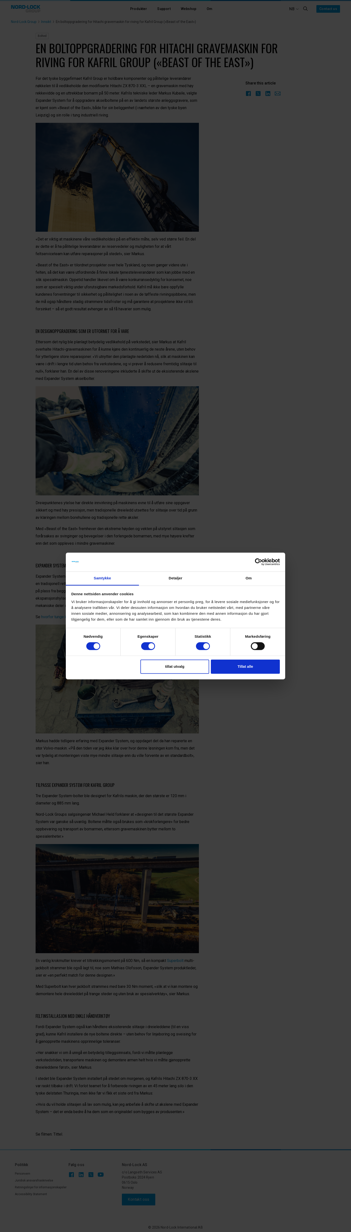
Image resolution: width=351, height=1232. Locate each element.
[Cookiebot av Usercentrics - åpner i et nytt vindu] (258, 562)
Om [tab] (248, 578)
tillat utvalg (174, 666)
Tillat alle (245, 666)
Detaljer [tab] (175, 578)
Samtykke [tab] (102, 578)
